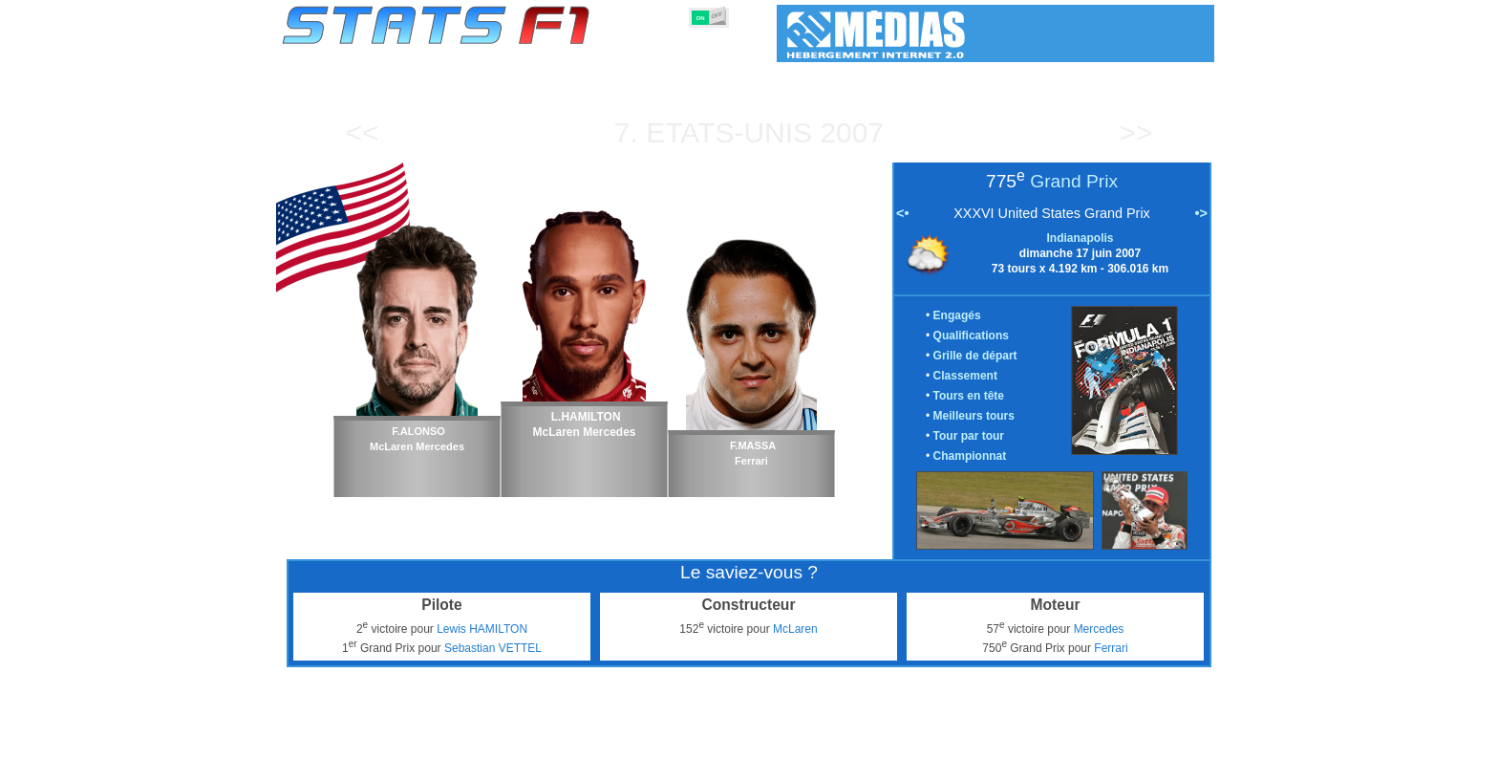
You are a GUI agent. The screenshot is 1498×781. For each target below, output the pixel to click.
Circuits (909, 763)
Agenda (972, 763)
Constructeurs (647, 763)
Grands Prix (497, 763)
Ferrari (1110, 648)
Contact (1175, 763)
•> (1201, 213)
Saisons (423, 763)
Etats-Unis (729, 132)
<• (902, 213)
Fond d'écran (1098, 763)
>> (1135, 132)
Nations (846, 763)
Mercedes (1099, 629)
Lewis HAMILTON (482, 629)
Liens (1027, 763)
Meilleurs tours (974, 416)
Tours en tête (968, 395)
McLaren (795, 629)
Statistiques (348, 763)
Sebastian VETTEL (493, 648)
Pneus (788, 763)
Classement (965, 375)
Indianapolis (1079, 238)
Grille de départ (975, 355)
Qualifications (971, 335)
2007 (852, 132)
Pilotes (569, 763)
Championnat (970, 456)
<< (361, 132)
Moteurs (728, 763)
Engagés (957, 315)
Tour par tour (968, 436)
